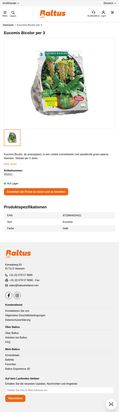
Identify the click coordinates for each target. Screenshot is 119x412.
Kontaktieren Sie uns (17, 310)
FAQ (7, 342)
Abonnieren (15, 398)
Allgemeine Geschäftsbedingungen (25, 315)
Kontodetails (12, 355)
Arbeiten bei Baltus (16, 337)
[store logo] (52, 13)
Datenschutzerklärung (17, 320)
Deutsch (110, 3)
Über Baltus (12, 333)
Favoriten (10, 364)
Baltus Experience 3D (17, 368)
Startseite (8, 25)
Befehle (9, 359)
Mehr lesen (10, 164)
